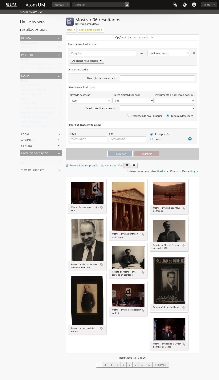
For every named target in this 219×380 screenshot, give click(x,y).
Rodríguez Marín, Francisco (36, 127)
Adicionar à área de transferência (101, 208)
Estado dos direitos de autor (101, 108)
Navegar (60, 4)
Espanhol (26, 47)
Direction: (175, 171)
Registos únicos (29, 43)
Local (25, 133)
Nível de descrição (34, 153)
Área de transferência (175, 5)
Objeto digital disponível (126, 95)
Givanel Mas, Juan (31, 122)
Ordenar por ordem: (138, 171)
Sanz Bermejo (28, 104)
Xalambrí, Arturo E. (31, 86)
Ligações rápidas (194, 5)
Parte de (27, 54)
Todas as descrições (180, 116)
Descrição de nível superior (102, 78)
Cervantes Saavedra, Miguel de (38, 109)
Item (23, 163)
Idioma (184, 5)
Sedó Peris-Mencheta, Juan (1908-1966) (42, 113)
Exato (155, 139)
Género (26, 145)
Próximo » (160, 364)
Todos (24, 60)
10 (149, 364)
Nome (25, 75)
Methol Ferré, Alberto (33, 95)
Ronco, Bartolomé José (33, 90)
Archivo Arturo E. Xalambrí (36, 64)
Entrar (207, 4)
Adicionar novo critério (87, 60)
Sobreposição (160, 134)
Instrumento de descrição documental (175, 95)
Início (73, 133)
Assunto (27, 139)
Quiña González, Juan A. (34, 118)
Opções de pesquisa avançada (132, 37)
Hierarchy (108, 165)
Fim (111, 133)
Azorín (24, 99)
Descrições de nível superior (144, 116)
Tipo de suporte (32, 169)
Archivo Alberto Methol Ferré (37, 69)
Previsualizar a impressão (82, 165)
